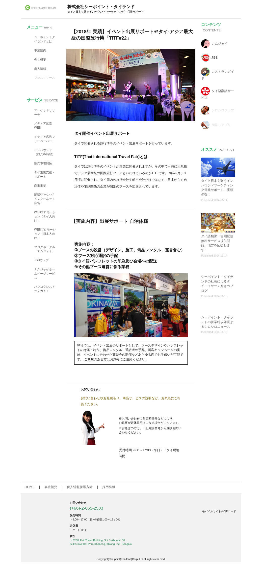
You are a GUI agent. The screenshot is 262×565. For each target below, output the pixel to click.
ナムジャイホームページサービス (44, 274)
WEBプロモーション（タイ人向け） (45, 216)
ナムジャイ (219, 43)
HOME (30, 487)
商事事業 (40, 186)
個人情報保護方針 (80, 487)
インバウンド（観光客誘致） (44, 152)
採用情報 (108, 487)
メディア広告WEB (43, 125)
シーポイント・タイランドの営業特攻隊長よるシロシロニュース (217, 322)
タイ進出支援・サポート (44, 174)
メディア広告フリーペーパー (44, 139)
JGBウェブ (41, 260)
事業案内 (40, 50)
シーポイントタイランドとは (44, 39)
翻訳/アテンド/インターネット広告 (44, 199)
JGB (214, 57)
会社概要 (40, 59)
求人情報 (40, 69)
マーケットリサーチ (44, 112)
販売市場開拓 (43, 163)
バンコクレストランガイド (44, 289)
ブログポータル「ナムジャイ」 (44, 249)
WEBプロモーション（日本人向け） (45, 234)
